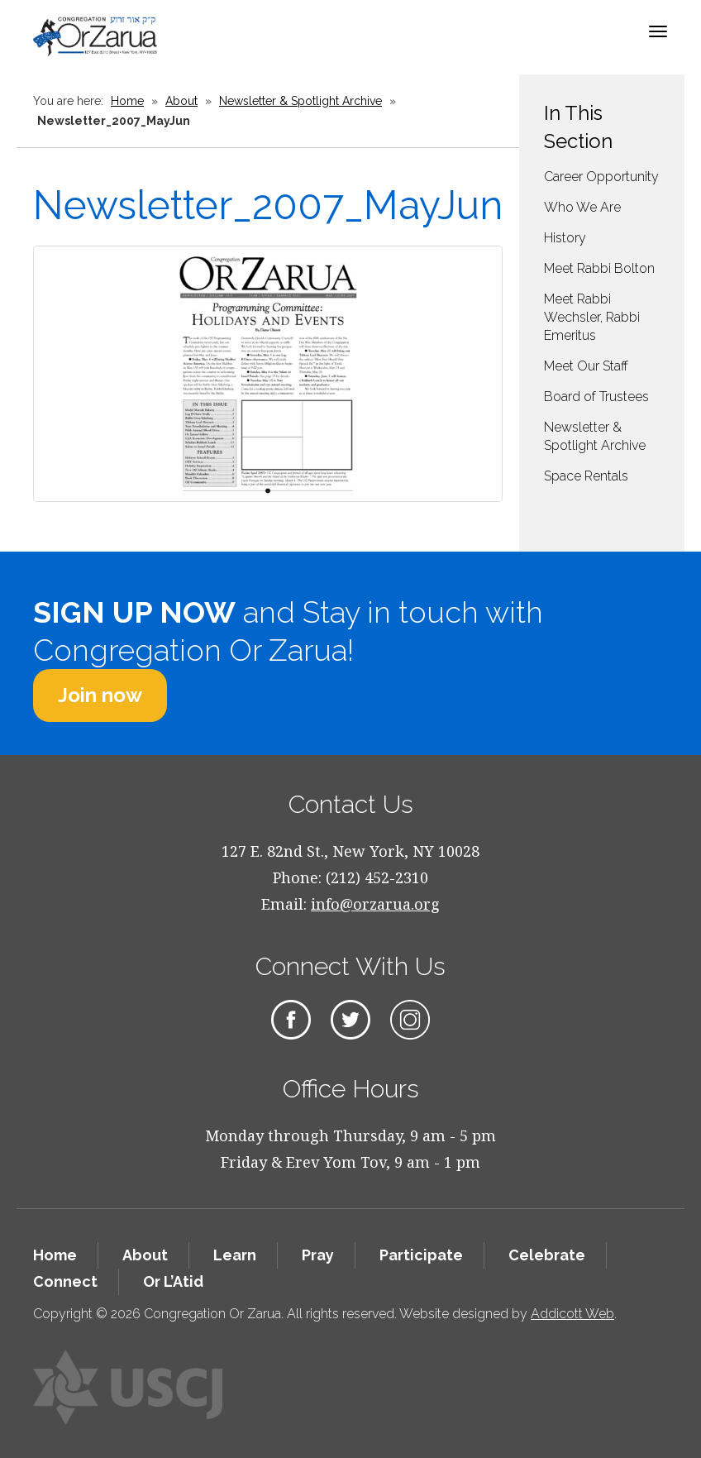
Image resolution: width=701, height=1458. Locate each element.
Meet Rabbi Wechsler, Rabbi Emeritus (592, 317)
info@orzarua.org (375, 904)
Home (127, 101)
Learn (234, 1255)
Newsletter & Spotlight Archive (300, 101)
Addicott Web (572, 1314)
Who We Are (582, 207)
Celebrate (546, 1255)
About (181, 101)
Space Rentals (586, 476)
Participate (421, 1255)
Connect (65, 1281)
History (565, 238)
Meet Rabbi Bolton (599, 268)
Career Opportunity (601, 176)
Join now (100, 695)
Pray (318, 1255)
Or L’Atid (173, 1281)
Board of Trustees (596, 396)
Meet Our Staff (586, 366)
